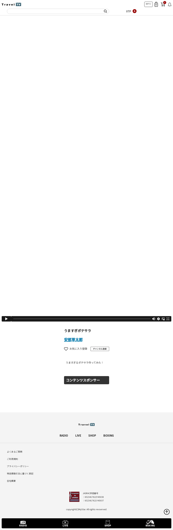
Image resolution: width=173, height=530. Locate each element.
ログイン (148, 4)
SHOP (92, 435)
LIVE (78, 435)
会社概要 (11, 480)
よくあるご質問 (14, 451)
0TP (128, 11)
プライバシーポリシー (18, 466)
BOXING (108, 435)
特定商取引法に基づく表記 (20, 473)
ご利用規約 (12, 459)
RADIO (63, 435)
